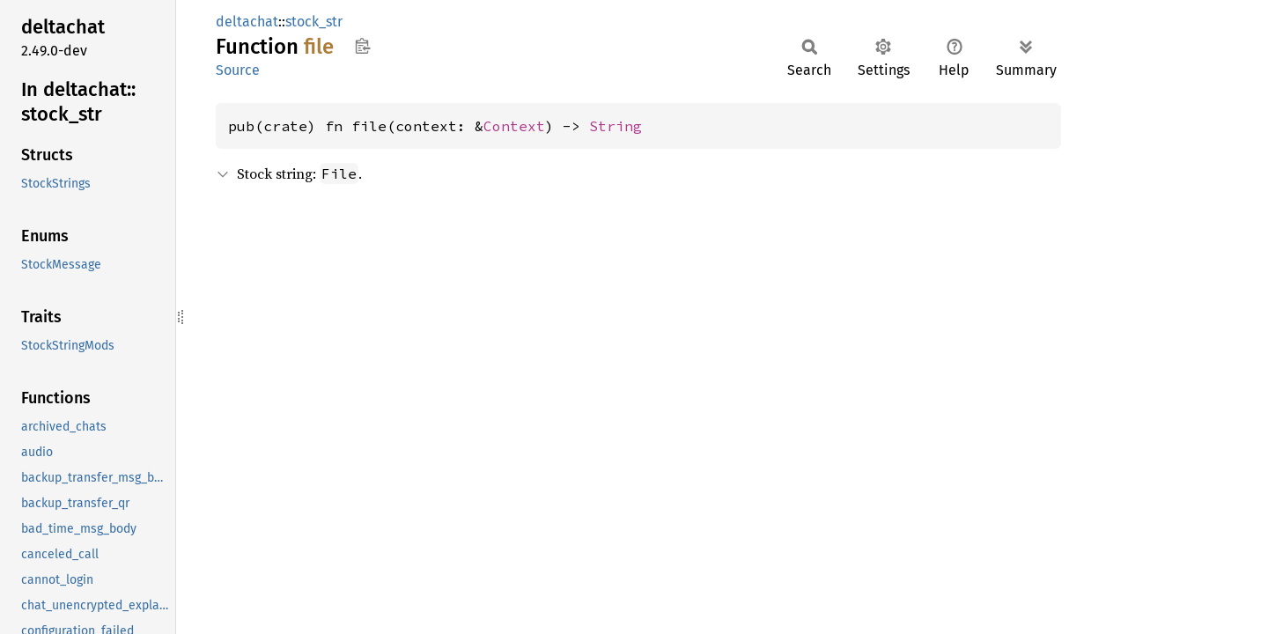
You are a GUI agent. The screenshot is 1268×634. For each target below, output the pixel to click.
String (615, 126)
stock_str (314, 21)
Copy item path (362, 46)
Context (514, 126)
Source (238, 70)
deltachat (247, 21)
